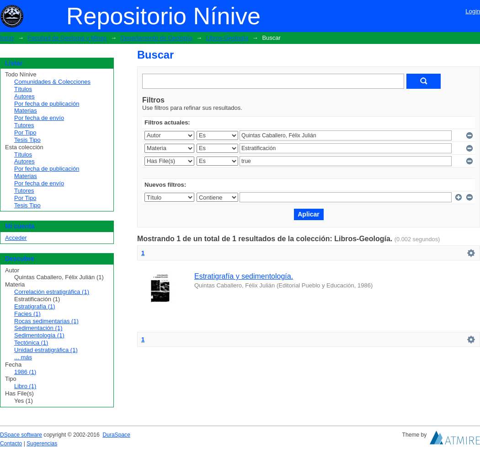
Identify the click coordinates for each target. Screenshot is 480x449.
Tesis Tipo (27, 139)
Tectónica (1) (31, 342)
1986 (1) (25, 371)
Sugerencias (42, 443)
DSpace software (21, 435)
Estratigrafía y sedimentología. (243, 276)
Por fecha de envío (39, 117)
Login (472, 11)
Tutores (24, 125)
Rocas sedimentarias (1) (46, 321)
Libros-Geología (227, 37)
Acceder (16, 237)
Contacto (11, 443)
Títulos (23, 89)
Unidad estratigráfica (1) (46, 349)
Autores (24, 96)
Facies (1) (27, 313)
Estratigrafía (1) (34, 306)
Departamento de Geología (156, 37)
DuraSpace (116, 435)
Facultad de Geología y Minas (67, 37)
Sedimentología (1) (39, 335)
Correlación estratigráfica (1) (51, 291)
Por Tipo (25, 132)
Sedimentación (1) (38, 328)
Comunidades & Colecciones (52, 81)
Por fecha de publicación (46, 103)
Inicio (7, 37)
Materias (25, 110)
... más (23, 357)
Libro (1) (25, 386)
